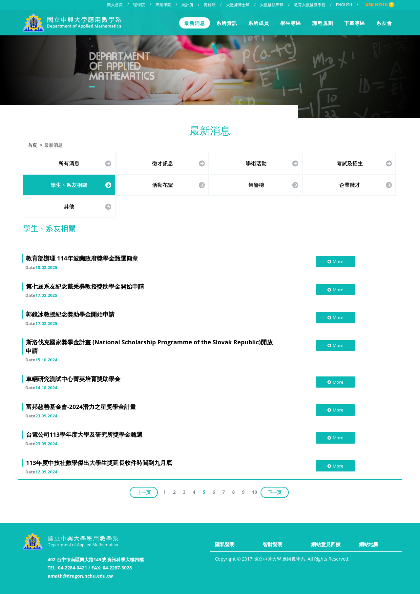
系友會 (384, 23)
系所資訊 (226, 23)
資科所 (210, 5)
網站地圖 (369, 544)
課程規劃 (322, 23)
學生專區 (290, 23)
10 (254, 491)
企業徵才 (349, 184)
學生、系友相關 (69, 184)
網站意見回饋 (326, 544)
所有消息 (68, 162)
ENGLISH (344, 5)
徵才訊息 (162, 162)
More (335, 261)
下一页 (275, 492)
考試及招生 (350, 162)
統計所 (187, 5)
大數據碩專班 (272, 5)
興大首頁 (115, 5)
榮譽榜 (256, 184)
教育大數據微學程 (310, 5)
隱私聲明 (225, 544)
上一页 (144, 492)
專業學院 (163, 5)
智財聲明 (273, 544)
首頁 (32, 144)
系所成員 (258, 23)
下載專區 (354, 23)
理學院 (139, 5)
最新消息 (194, 23)
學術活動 (256, 162)
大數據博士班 (238, 5)
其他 (69, 205)
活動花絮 (162, 184)
